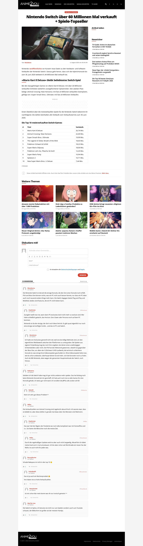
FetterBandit (84, 489)
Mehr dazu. (105, 173)
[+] (50, 256)
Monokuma (84, 310)
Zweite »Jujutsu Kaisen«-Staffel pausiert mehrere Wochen (69, 232)
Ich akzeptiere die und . (67, 269)
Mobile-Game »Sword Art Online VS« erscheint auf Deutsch (105, 232)
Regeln (82, 269)
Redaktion (28, 62)
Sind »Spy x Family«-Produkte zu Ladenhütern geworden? (69, 205)
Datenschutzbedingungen (69, 269)
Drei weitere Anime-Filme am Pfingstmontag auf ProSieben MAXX (105, 63)
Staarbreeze (84, 335)
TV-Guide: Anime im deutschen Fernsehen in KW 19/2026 (103, 46)
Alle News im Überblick (71, 12)
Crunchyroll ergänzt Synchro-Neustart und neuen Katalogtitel (106, 54)
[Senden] (83, 275)
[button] (106, 4)
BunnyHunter (83, 472)
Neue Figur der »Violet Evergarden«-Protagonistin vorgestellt (105, 71)
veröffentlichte (35, 69)
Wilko (85, 421)
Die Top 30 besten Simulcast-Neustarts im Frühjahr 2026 (103, 79)
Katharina (84, 390)
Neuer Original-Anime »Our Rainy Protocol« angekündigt (36, 232)
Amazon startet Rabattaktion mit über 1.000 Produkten (35, 205)
